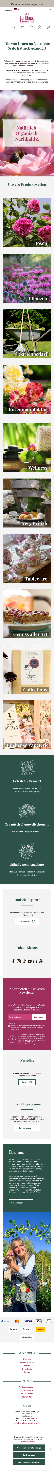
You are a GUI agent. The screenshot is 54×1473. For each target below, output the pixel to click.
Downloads (27, 1369)
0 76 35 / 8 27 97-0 (30, 1418)
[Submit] (39, 1017)
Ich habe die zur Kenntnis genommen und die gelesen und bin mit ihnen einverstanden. (28, 1027)
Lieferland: (8, 10)
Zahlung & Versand (27, 1387)
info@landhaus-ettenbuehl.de (27, 1423)
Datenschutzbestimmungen (28, 1025)
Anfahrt (27, 1365)
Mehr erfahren (17, 1203)
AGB (24, 1027)
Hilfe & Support (27, 1393)
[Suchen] (13, 27)
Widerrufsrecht (27, 1390)
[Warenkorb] (49, 27)
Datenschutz (27, 1432)
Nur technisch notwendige (29, 1448)
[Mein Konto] (39, 27)
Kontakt (27, 1372)
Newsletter (27, 1397)
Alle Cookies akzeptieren (29, 1462)
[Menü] (5, 27)
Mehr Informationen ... (29, 1441)
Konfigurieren (29, 1455)
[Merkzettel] (31, 27)
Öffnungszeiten (27, 1362)
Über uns (27, 1359)
